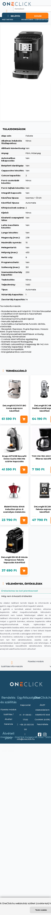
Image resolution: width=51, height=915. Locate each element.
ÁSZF (42, 705)
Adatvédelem (42, 710)
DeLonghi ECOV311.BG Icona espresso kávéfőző (14, 408)
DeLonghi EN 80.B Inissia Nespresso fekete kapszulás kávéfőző (14, 560)
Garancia (8, 724)
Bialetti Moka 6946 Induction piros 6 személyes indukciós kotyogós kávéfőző (14, 510)
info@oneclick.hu (26, 739)
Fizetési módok (8, 709)
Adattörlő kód (42, 714)
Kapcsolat (25, 705)
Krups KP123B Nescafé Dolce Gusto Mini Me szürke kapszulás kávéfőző (14, 460)
